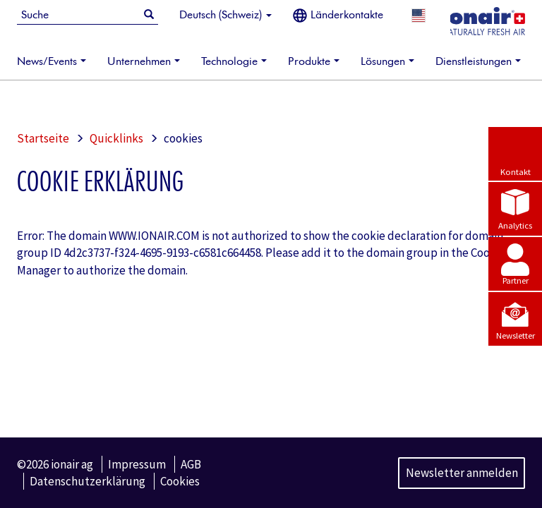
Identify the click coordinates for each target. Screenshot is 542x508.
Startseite (43, 138)
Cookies (180, 481)
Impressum (137, 464)
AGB (191, 464)
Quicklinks (116, 138)
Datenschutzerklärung (87, 481)
